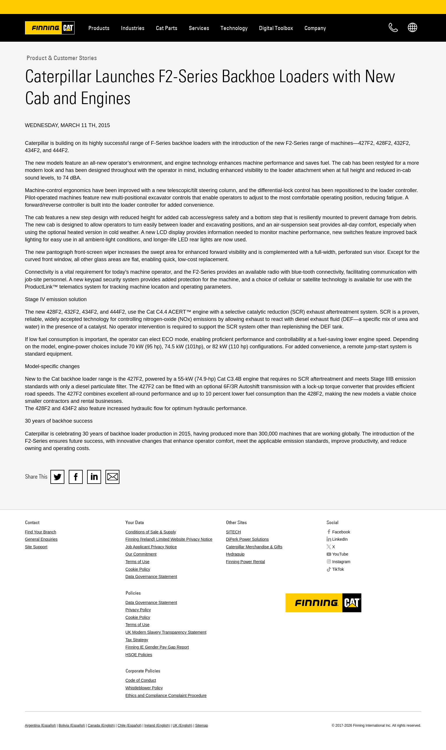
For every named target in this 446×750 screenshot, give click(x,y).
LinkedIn (340, 539)
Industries (132, 27)
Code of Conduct (141, 680)
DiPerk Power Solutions (247, 539)
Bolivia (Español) (72, 725)
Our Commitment (141, 554)
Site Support (36, 547)
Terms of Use (137, 561)
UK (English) (182, 725)
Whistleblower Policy (144, 688)
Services (199, 27)
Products (99, 27)
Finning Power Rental (245, 561)
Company (315, 27)
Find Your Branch (40, 532)
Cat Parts (166, 27)
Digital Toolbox (276, 27)
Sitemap (201, 725)
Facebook (341, 532)
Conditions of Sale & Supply (151, 532)
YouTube (340, 554)
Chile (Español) (130, 725)
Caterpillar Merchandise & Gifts (254, 547)
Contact (393, 27)
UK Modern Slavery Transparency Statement (166, 632)
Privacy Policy (138, 609)
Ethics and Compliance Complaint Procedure (166, 695)
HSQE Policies (139, 654)
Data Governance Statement (151, 576)
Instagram (341, 561)
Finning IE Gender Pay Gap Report (157, 647)
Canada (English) (101, 725)
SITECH (233, 532)
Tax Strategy (137, 639)
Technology (234, 27)
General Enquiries (41, 539)
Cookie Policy (138, 569)
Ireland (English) (157, 725)
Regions (412, 27)
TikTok (338, 569)
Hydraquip (235, 554)
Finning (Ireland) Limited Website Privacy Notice (169, 539)
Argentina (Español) (40, 725)
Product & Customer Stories (61, 58)
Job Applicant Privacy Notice (151, 547)
